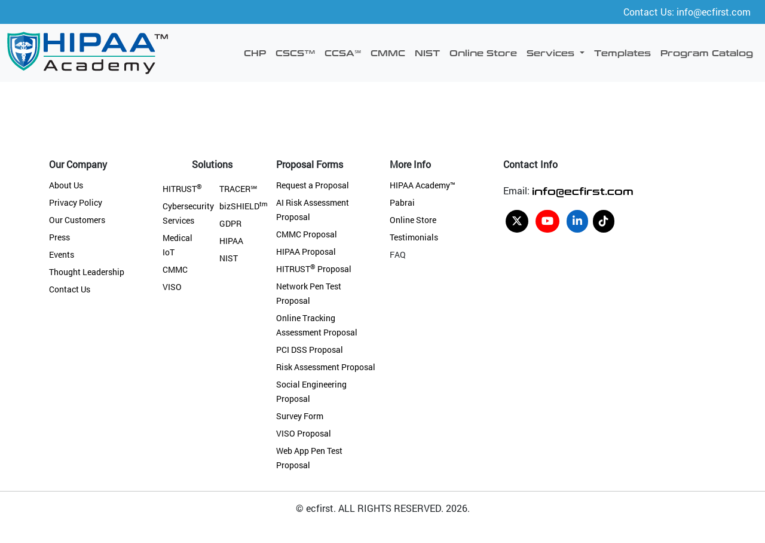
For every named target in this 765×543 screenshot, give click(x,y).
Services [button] (552, 53)
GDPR (230, 223)
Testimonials (414, 237)
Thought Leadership (86, 271)
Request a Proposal (312, 185)
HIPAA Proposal (306, 251)
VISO (172, 286)
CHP (255, 53)
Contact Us (69, 289)
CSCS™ (295, 53)
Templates (622, 53)
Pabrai (402, 202)
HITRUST (182, 188)
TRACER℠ (238, 188)
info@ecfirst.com (583, 190)
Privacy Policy (75, 202)
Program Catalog (706, 53)
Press (59, 237)
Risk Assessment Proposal (325, 367)
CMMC (388, 53)
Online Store (483, 53)
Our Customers (77, 219)
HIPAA (231, 240)
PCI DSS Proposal (309, 349)
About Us (66, 185)
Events (61, 254)
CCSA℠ (343, 53)
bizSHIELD (243, 206)
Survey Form (299, 416)
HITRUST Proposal (313, 268)
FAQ (398, 254)
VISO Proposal (303, 433)
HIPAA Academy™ (422, 185)
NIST (427, 53)
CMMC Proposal (306, 234)
